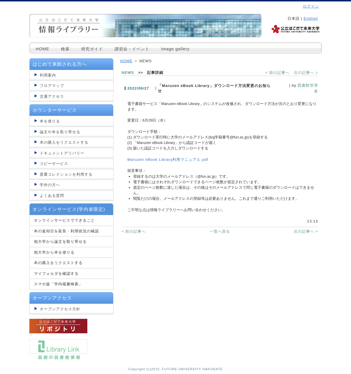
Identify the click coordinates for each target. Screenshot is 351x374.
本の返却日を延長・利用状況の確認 (66, 231)
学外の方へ (50, 185)
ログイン (311, 6)
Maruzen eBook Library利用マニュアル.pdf (167, 159)
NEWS (128, 72)
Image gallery (175, 49)
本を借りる (50, 121)
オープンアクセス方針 (60, 309)
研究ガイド (92, 49)
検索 (65, 49)
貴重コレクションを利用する (66, 174)
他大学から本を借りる (54, 252)
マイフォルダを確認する (56, 273)
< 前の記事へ (277, 72)
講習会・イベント (132, 49)
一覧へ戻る (220, 231)
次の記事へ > (306, 72)
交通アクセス (52, 96)
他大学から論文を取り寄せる (60, 241)
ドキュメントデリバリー (62, 153)
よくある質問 (52, 195)
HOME (42, 49)
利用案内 (48, 75)
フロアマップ (52, 85)
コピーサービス (54, 163)
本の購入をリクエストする (64, 142)
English (311, 18)
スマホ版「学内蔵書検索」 (58, 284)
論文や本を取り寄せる (60, 132)
